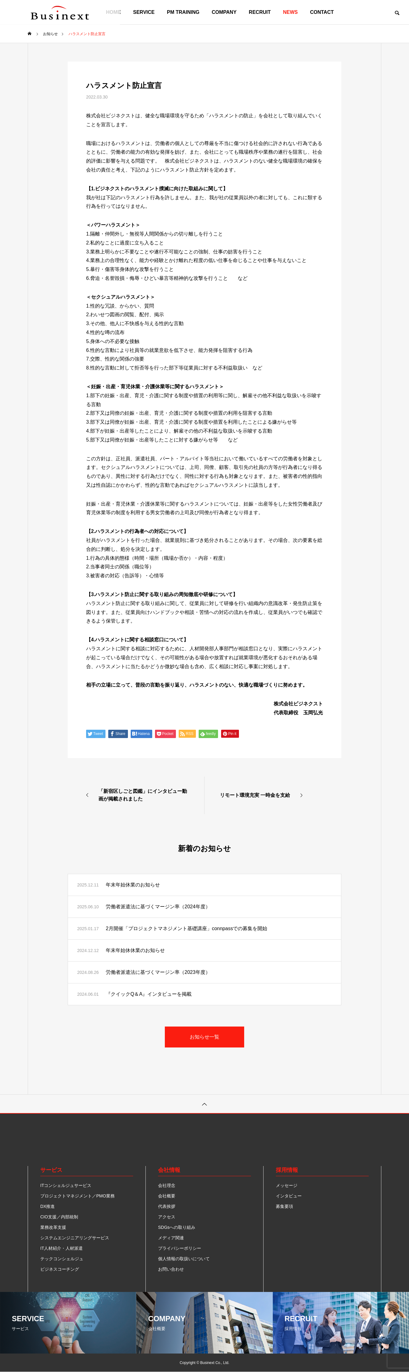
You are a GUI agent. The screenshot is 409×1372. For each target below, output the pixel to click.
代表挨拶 (166, 1206)
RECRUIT (260, 12)
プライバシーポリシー (179, 1248)
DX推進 (47, 1206)
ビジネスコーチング (59, 1269)
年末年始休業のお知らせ (133, 884)
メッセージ (286, 1185)
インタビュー (289, 1195)
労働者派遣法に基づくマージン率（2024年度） (158, 906)
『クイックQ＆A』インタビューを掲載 (149, 994)
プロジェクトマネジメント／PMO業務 (77, 1195)
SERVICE (144, 12)
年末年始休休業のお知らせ (135, 950)
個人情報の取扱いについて (184, 1258)
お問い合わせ (171, 1269)
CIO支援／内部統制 (59, 1216)
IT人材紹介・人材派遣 (61, 1248)
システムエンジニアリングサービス (74, 1237)
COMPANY (224, 12)
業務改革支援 (53, 1227)
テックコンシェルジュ (61, 1258)
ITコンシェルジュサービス (65, 1185)
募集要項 (284, 1206)
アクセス (166, 1216)
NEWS (290, 12)
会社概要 (166, 1195)
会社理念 (166, 1185)
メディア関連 (171, 1237)
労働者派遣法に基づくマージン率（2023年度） (158, 972)
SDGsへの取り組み (176, 1227)
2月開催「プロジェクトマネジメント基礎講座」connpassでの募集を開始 (186, 928)
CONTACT (322, 12)
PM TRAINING (183, 12)
